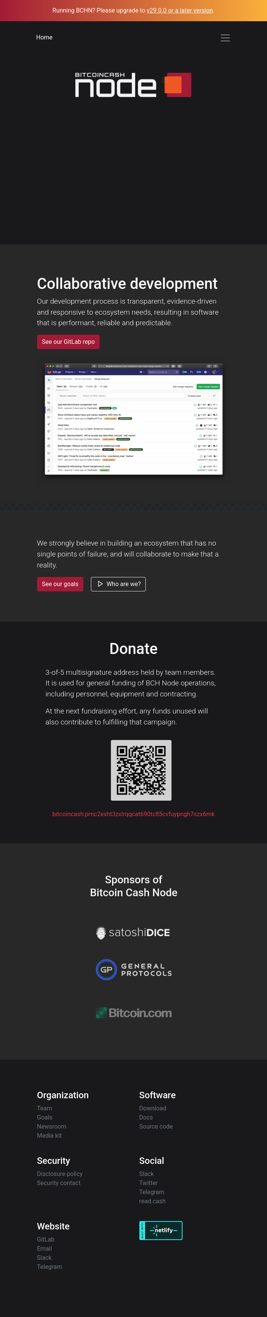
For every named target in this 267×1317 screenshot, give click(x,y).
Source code (156, 1126)
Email (44, 1248)
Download (152, 1108)
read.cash (152, 1201)
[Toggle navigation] (225, 37)
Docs (146, 1117)
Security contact (59, 1183)
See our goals (60, 587)
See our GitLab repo (71, 341)
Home (44, 37)
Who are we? (118, 587)
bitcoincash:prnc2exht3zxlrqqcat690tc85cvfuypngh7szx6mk (133, 814)
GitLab (46, 1239)
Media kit (49, 1135)
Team (44, 1108)
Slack (146, 1173)
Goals (45, 1117)
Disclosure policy (60, 1173)
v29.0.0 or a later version (180, 10)
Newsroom (52, 1126)
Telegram (151, 1192)
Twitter (148, 1183)
